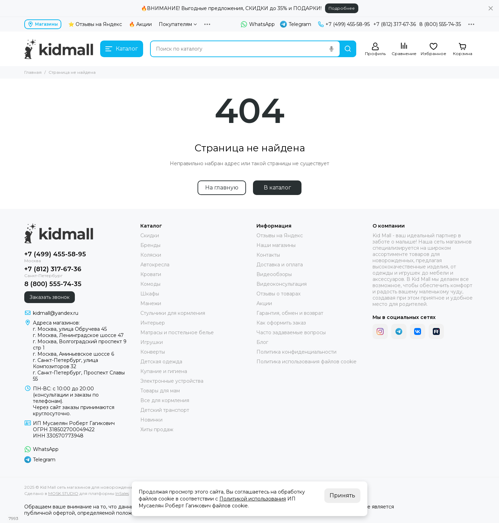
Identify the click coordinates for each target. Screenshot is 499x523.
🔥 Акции (140, 24)
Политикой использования (252, 499)
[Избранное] (433, 49)
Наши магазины (276, 245)
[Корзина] (462, 49)
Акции (264, 303)
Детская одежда (161, 361)
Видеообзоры (274, 274)
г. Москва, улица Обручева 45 (70, 329)
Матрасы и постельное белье (177, 332)
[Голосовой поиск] (331, 49)
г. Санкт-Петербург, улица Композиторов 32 (65, 363)
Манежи (150, 303)
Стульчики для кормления (172, 313)
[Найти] (348, 49)
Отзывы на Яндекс (279, 235)
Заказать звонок (49, 297)
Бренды (150, 245)
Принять (342, 495)
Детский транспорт (164, 410)
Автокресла (154, 265)
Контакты (268, 255)
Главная (33, 72)
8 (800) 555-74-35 (440, 24)
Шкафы (149, 294)
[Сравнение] (404, 49)
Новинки (151, 420)
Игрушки (151, 342)
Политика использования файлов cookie (306, 361)
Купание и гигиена (163, 371)
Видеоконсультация (281, 284)
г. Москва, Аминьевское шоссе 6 (73, 354)
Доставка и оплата (279, 265)
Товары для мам (160, 391)
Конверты (152, 352)
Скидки (149, 235)
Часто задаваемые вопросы (291, 332)
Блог (262, 342)
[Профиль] (375, 49)
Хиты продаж (156, 429)
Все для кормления (164, 400)
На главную (221, 187)
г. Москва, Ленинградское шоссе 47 (78, 335)
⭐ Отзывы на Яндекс (95, 24)
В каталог (277, 187)
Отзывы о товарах (278, 294)
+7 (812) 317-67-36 (394, 24)
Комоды (150, 284)
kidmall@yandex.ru (55, 313)
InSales (122, 493)
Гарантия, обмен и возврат (289, 313)
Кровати (150, 274)
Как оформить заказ (281, 323)
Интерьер (152, 323)
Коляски (150, 255)
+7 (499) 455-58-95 (344, 24)
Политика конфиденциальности (296, 352)
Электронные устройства (171, 381)
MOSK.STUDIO (63, 493)
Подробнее (342, 8)
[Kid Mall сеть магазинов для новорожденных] (58, 48)
